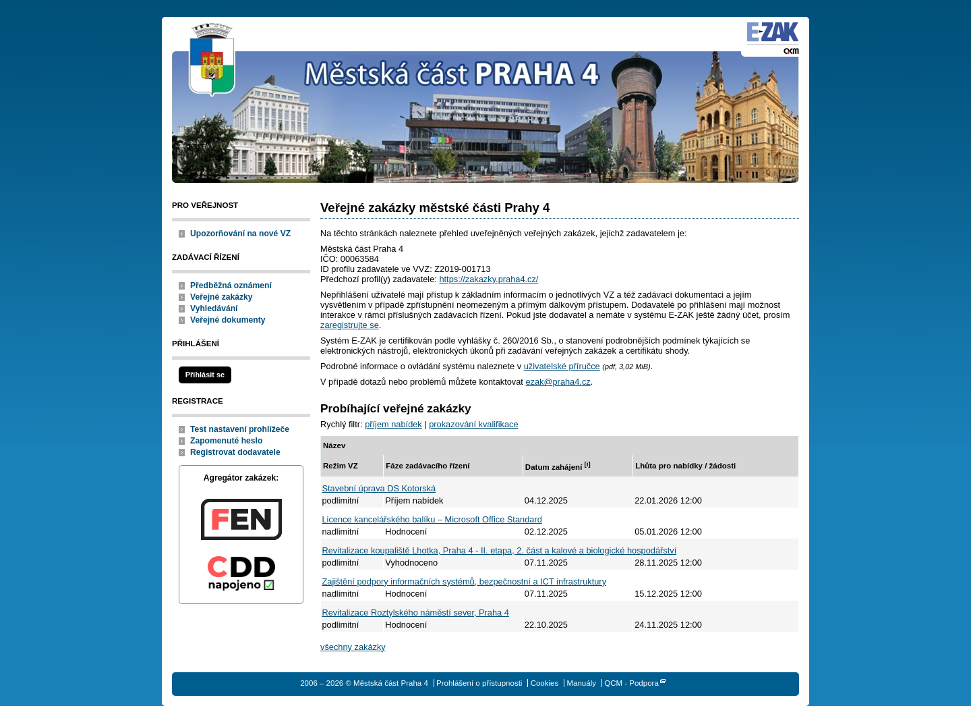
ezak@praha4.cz (557, 382)
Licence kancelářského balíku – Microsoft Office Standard (432, 519)
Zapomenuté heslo (226, 440)
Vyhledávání (214, 308)
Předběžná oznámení (231, 285)
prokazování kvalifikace (473, 424)
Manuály (581, 683)
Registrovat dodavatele (235, 452)
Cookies (545, 683)
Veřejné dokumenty (227, 320)
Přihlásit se (205, 375)
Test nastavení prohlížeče (239, 429)
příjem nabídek (393, 424)
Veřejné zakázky (221, 297)
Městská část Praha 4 (212, 61)
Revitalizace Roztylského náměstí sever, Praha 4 (415, 612)
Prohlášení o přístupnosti (479, 683)
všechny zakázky (353, 647)
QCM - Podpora (631, 683)
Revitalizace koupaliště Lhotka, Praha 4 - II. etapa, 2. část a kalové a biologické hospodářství (499, 550)
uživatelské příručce (562, 366)
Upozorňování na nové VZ (240, 233)
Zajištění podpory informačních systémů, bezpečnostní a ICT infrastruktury (464, 581)
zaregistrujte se (349, 325)
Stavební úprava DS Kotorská (379, 488)
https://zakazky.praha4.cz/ (488, 279)
